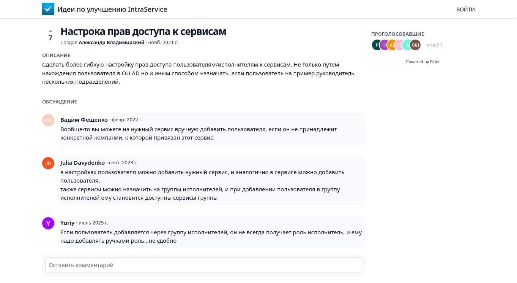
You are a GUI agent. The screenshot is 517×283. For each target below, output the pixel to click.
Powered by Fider (423, 61)
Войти (465, 9)
